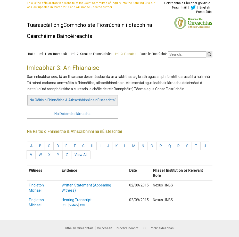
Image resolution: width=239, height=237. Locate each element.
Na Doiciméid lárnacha (72, 114)
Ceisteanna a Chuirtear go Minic (187, 3)
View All (81, 155)
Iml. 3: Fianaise (125, 54)
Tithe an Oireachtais (79, 228)
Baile (31, 54)
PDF (64, 205)
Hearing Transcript (77, 200)
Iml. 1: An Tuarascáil (53, 54)
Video (73, 205)
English (205, 7)
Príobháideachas (162, 228)
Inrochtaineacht (127, 228)
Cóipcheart (104, 228)
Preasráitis (204, 12)
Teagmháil (179, 7)
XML (83, 205)
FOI (144, 228)
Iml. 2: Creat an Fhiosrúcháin (91, 54)
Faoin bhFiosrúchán (154, 54)
